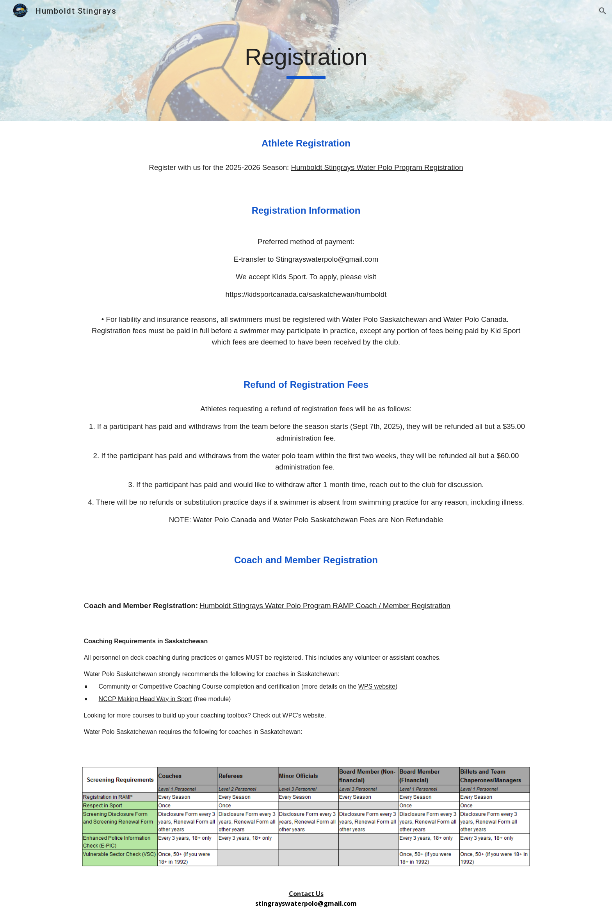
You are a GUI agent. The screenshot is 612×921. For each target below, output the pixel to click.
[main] (306, 60)
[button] (602, 11)
